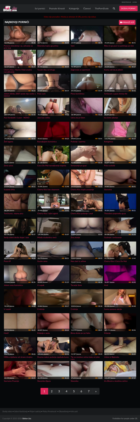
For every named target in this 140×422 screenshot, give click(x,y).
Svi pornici (40, 8)
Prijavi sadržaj (35, 411)
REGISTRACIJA (126, 2)
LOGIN (135, 2)
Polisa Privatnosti (49, 411)
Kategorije (74, 8)
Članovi (87, 8)
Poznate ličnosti (57, 8)
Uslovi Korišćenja (21, 411)
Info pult (74, 411)
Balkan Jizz (27, 418)
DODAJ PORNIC (128, 8)
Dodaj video (7, 411)
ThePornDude (102, 8)
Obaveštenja (64, 411)
